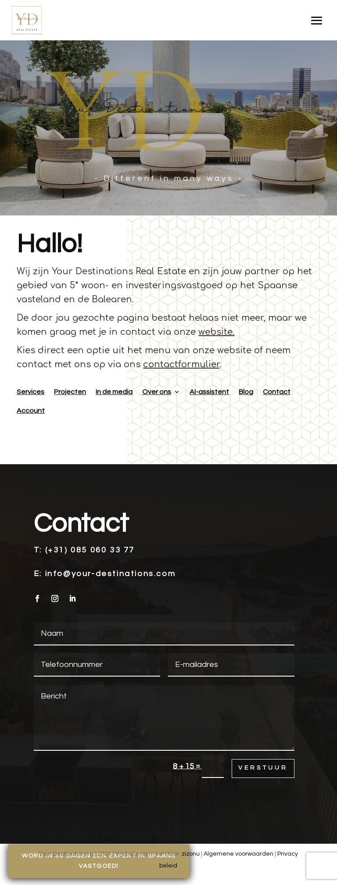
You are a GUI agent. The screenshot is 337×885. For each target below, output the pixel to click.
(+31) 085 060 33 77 (90, 550)
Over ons (156, 391)
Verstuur (263, 768)
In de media (114, 391)
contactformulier (181, 364)
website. (216, 332)
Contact (276, 391)
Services (30, 391)
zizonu (191, 854)
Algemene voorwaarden (238, 854)
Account (31, 410)
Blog (246, 391)
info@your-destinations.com (110, 574)
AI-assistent (209, 391)
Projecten (70, 391)
